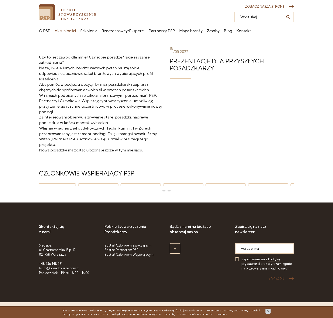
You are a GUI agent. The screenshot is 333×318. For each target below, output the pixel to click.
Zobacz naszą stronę (264, 6)
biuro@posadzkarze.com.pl (59, 268)
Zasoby (213, 30)
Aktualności (65, 30)
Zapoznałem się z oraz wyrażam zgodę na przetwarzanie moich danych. (266, 263)
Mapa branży (191, 30)
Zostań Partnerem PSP (121, 250)
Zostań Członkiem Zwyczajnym (127, 245)
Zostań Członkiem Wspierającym (129, 254)
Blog (228, 30)
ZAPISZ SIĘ (276, 278)
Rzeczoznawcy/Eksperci (123, 30)
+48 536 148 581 (50, 264)
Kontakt (243, 30)
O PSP (44, 30)
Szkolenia (88, 30)
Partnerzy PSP (162, 30)
